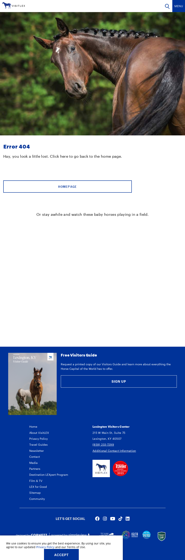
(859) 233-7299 (103, 444)
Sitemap (35, 492)
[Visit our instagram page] (105, 518)
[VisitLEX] (13, 5)
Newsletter (36, 450)
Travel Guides (38, 444)
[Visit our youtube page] (112, 518)
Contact (34, 456)
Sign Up (119, 381)
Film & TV (35, 480)
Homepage (67, 186)
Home (33, 426)
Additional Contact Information (114, 450)
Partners (34, 468)
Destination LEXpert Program (48, 474)
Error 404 (16, 146)
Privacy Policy (38, 438)
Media (33, 462)
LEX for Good (38, 486)
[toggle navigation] (178, 6)
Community (37, 498)
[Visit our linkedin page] (128, 518)
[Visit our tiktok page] (120, 518)
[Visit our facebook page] (97, 518)
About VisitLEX (39, 432)
